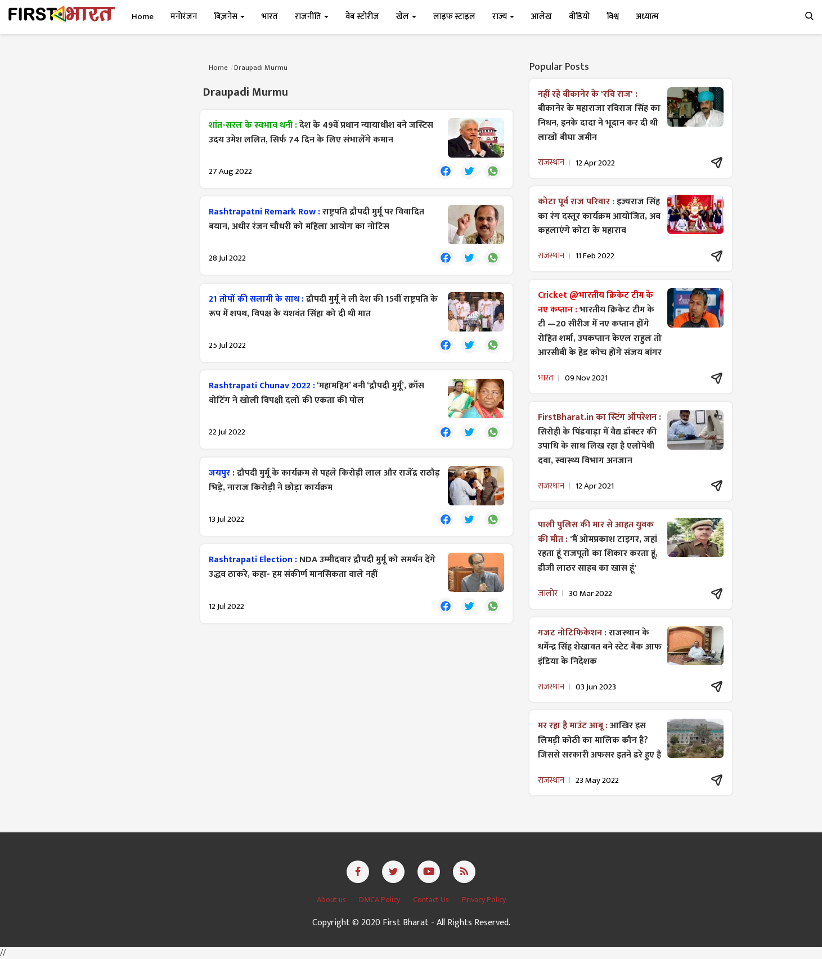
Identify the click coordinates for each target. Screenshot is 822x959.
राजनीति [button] (312, 17)
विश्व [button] (613, 17)
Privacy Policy (484, 899)
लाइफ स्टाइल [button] (454, 17)
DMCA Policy (380, 899)
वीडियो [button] (579, 17)
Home (143, 17)
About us (332, 899)
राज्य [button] (503, 17)
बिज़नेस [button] (229, 17)
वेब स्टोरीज (362, 17)
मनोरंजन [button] (183, 17)
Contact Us (432, 899)
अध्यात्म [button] (647, 17)
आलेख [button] (541, 17)
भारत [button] (270, 17)
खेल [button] (406, 17)
